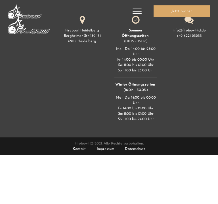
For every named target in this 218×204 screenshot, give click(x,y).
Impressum (105, 149)
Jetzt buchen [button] (181, 11)
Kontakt (79, 149)
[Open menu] (137, 11)
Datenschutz (135, 149)
